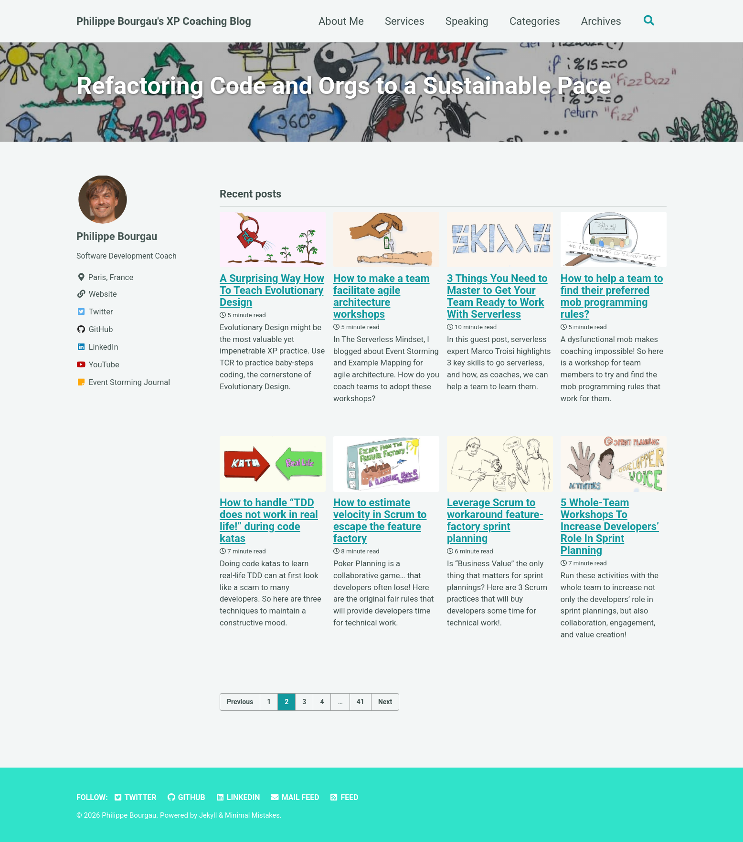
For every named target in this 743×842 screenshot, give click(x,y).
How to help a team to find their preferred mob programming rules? (612, 298)
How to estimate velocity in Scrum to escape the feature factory (380, 523)
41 (360, 704)
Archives (599, 21)
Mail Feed (300, 797)
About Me (338, 21)
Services (402, 21)
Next (385, 704)
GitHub (189, 797)
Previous (240, 704)
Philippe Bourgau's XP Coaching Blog (163, 21)
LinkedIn (242, 797)
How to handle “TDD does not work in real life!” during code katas (269, 523)
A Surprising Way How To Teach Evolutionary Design (272, 293)
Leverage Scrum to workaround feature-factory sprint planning (495, 523)
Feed (350, 797)
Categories (532, 21)
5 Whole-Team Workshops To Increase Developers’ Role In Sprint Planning (610, 529)
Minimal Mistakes (253, 815)
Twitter (136, 797)
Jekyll (208, 815)
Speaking (464, 21)
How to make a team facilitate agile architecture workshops (381, 298)
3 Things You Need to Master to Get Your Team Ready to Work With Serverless (497, 298)
